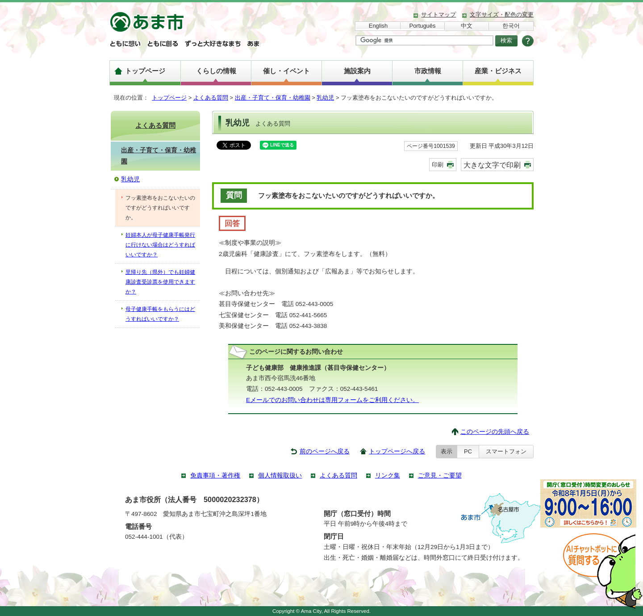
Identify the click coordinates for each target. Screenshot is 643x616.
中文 (466, 25)
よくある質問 (210, 97)
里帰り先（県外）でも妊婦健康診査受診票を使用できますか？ (160, 282)
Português (422, 25)
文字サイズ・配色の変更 (502, 14)
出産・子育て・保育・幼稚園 (272, 97)
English (378, 25)
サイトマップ (438, 14)
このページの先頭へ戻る (494, 431)
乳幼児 (325, 97)
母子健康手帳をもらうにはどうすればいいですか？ (160, 314)
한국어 (511, 25)
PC (468, 451)
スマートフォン (506, 451)
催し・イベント (286, 71)
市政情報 (427, 71)
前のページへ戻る (325, 451)
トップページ (145, 71)
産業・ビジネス (498, 71)
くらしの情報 (216, 71)
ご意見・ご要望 (440, 475)
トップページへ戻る (397, 451)
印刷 (437, 164)
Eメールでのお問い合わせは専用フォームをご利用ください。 (332, 400)
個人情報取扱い (280, 475)
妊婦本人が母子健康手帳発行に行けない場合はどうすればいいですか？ (160, 245)
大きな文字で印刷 (492, 165)
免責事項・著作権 (215, 475)
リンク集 (387, 475)
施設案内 (357, 71)
